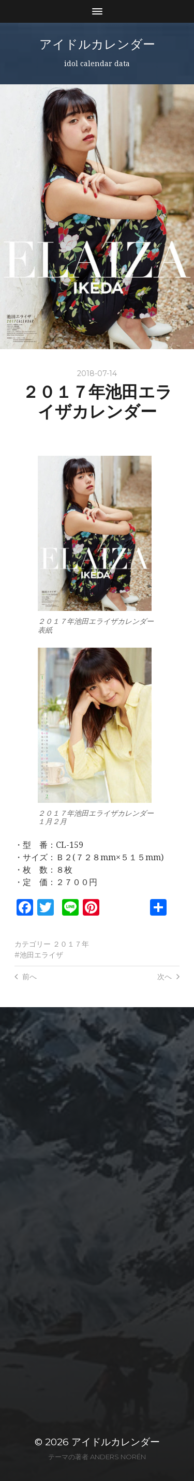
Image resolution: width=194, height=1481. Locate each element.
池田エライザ (41, 955)
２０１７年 (71, 944)
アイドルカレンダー (97, 44)
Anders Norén (118, 1457)
